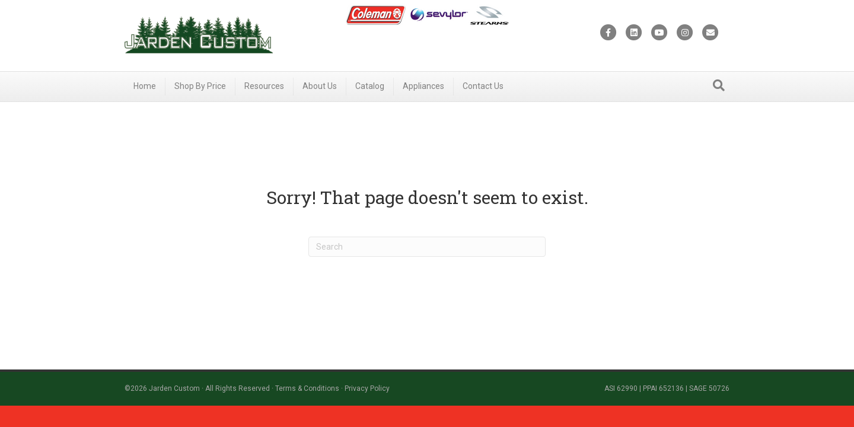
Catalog (369, 86)
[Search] (718, 85)
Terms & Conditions (307, 388)
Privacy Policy (367, 388)
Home (144, 86)
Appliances (423, 86)
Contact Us (483, 86)
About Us (319, 86)
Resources (264, 86)
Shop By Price (200, 86)
